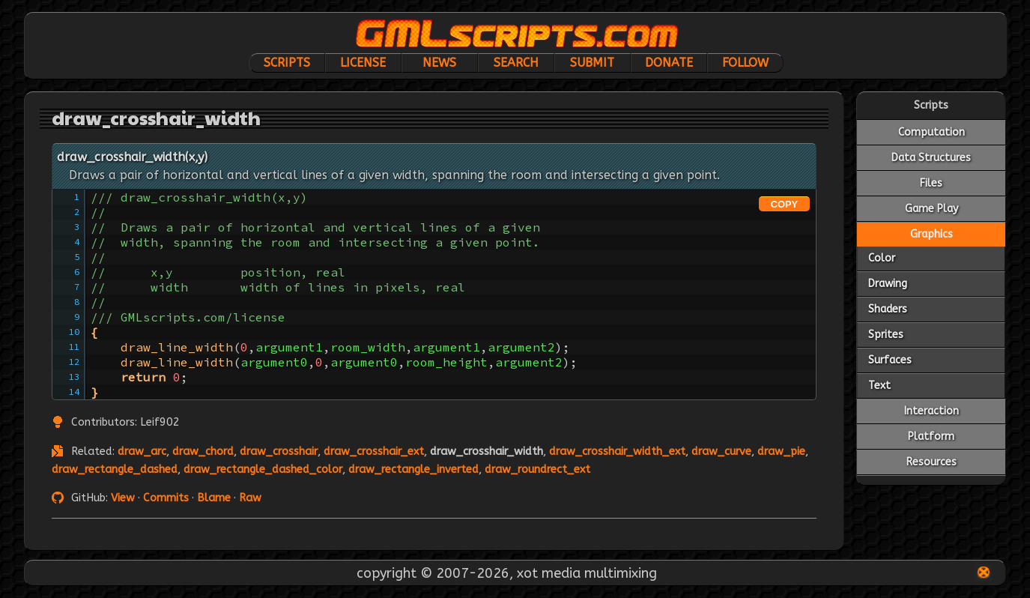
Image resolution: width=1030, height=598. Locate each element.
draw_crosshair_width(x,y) (132, 157)
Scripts (287, 62)
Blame (214, 498)
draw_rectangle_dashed (115, 469)
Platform (931, 436)
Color (881, 258)
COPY (784, 204)
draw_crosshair (279, 451)
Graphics (931, 234)
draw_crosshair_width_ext (617, 451)
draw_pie (781, 451)
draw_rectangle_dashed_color (263, 469)
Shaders (887, 309)
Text (879, 385)
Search (516, 62)
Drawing (887, 283)
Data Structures (931, 157)
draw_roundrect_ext (537, 469)
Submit (592, 62)
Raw (250, 498)
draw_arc (142, 451)
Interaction (931, 411)
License (363, 62)
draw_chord (203, 451)
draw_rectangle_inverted (413, 469)
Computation (931, 132)
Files (931, 183)
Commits (166, 498)
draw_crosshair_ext (374, 451)
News (439, 62)
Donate (669, 62)
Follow (745, 62)
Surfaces (890, 360)
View (123, 498)
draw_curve (721, 451)
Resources (931, 462)
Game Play (931, 208)
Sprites (885, 334)
